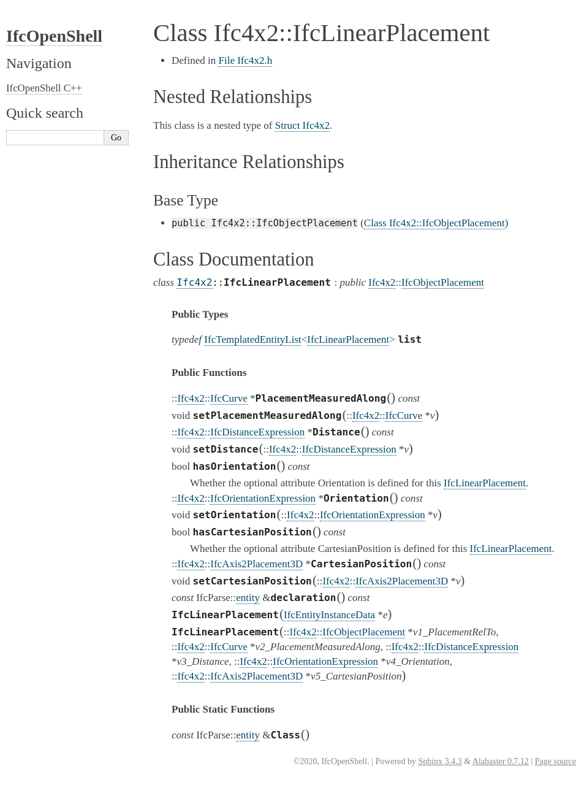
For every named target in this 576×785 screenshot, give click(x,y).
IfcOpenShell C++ (44, 88)
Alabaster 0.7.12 (500, 761)
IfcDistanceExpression (257, 432)
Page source (555, 761)
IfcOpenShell (54, 35)
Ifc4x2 (194, 282)
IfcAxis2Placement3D (256, 564)
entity (248, 597)
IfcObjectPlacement (442, 282)
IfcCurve (228, 398)
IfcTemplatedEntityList (252, 339)
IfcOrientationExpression (263, 498)
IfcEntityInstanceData (329, 615)
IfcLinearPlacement (348, 339)
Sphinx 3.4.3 (439, 761)
